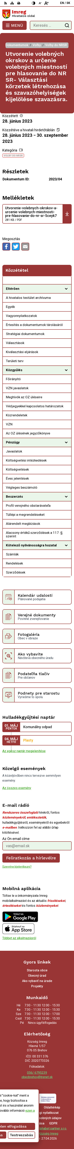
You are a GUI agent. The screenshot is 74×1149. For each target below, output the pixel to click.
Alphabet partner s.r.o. (52, 1128)
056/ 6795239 (37, 1073)
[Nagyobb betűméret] (46, 3)
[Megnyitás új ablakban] (66, 289)
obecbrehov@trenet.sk (37, 1077)
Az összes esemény (16, 788)
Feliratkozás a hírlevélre (31, 857)
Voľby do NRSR (13, 155)
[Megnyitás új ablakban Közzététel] (66, 281)
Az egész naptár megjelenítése (24, 751)
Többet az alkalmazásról (19, 938)
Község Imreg (48, 1133)
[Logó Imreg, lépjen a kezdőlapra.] (37, 13)
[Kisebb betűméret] (40, 3)
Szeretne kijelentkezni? (17, 866)
